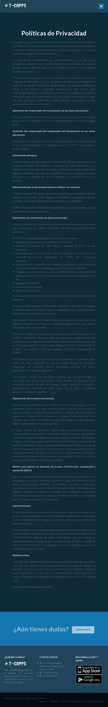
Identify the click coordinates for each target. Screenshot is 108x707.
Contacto (53, 701)
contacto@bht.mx (48, 676)
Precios (42, 701)
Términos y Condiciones (71, 701)
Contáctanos (83, 631)
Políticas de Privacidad (95, 701)
